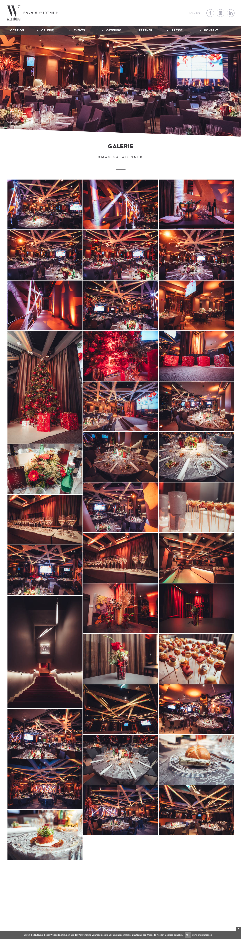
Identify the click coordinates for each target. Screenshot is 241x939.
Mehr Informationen (202, 935)
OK (188, 935)
